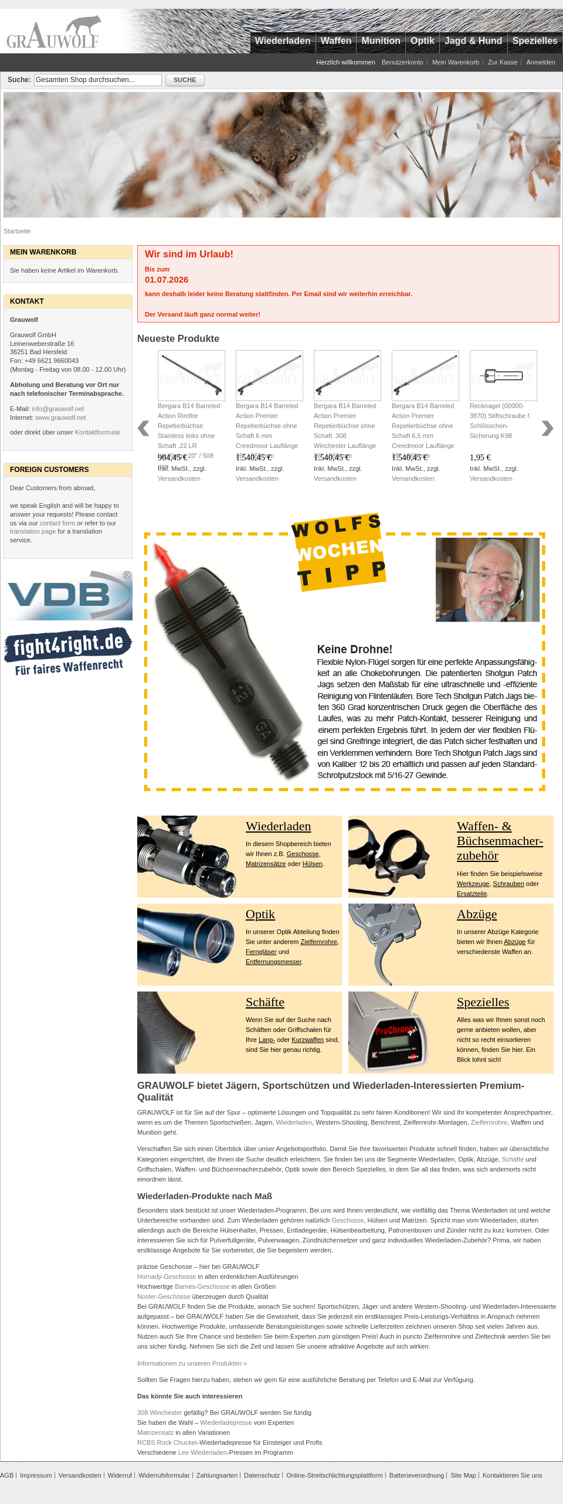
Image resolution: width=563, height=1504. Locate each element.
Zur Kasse (502, 62)
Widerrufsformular (163, 1475)
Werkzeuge (473, 883)
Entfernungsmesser (273, 961)
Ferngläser (261, 951)
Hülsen (313, 863)
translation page (33, 531)
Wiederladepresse (226, 1422)
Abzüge (477, 914)
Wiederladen (278, 826)
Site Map (463, 1475)
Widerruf (120, 1475)
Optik (260, 914)
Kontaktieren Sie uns (512, 1475)
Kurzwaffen (307, 1039)
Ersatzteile (472, 893)
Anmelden (540, 62)
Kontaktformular (98, 432)
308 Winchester (159, 1412)
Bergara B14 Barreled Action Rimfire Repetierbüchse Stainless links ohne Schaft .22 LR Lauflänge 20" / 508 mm (189, 435)
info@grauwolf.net (58, 408)
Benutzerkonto (402, 62)
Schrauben (508, 883)
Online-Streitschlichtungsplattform (334, 1475)
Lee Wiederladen (202, 1452)
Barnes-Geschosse (202, 1286)
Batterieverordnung (417, 1475)
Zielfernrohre (319, 941)
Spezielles (483, 1001)
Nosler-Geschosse (163, 1296)
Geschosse (303, 853)
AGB (6, 1475)
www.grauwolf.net (60, 417)
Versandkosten (179, 478)
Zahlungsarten (217, 1475)
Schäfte (265, 1001)
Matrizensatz (155, 1432)
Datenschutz (262, 1475)
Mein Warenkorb (455, 62)
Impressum (36, 1475)
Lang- (267, 1039)
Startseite (17, 231)
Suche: (19, 80)
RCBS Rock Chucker (167, 1442)
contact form (58, 523)
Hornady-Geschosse (166, 1276)
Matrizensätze (266, 863)
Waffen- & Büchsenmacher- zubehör (500, 841)
